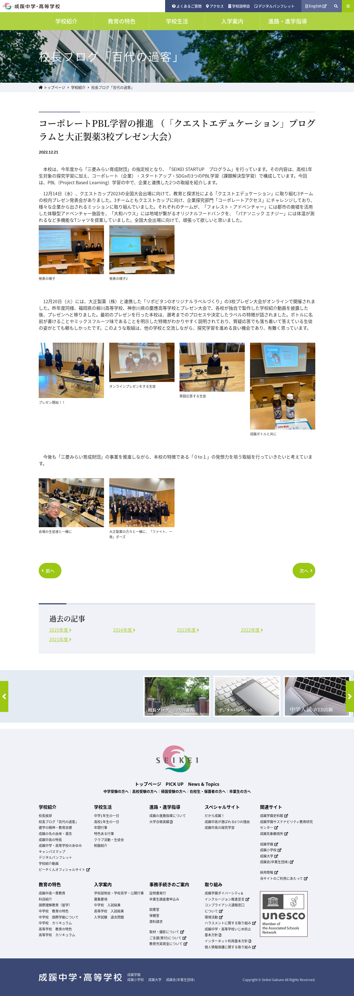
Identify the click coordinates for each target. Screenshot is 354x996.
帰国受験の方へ (173, 791)
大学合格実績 (161, 821)
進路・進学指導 (164, 806)
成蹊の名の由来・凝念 (55, 833)
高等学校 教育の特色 (55, 929)
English (316, 6)
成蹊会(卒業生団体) (277, 861)
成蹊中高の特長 (50, 839)
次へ (306, 570)
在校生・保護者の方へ (208, 791)
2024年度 (124, 629)
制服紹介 (100, 845)
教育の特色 (50, 884)
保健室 (154, 915)
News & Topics (203, 784)
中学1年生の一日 (106, 815)
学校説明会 (239, 6)
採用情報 (269, 872)
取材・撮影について (166, 931)
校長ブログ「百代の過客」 (59, 821)
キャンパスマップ (52, 851)
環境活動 (214, 917)
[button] (4, 696)
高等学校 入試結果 (109, 911)
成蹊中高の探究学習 (220, 827)
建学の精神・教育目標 (55, 827)
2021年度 (60, 639)
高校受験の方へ (144, 791)
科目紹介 (45, 899)
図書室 (154, 909)
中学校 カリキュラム (55, 922)
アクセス (215, 6)
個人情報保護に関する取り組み (230, 947)
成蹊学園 (269, 844)
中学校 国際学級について (59, 917)
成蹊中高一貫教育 (52, 893)
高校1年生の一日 (106, 821)
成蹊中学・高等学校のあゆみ (60, 845)
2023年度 (188, 629)
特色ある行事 (104, 833)
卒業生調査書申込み (164, 899)
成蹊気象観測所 (274, 833)
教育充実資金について (168, 943)
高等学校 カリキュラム (57, 934)
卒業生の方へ (240, 791)
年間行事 (100, 827)
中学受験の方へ (116, 791)
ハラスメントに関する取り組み (230, 922)
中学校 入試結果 (107, 905)
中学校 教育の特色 (54, 911)
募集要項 (100, 899)
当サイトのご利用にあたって (284, 878)
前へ (47, 570)
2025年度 (60, 629)
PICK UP (175, 784)
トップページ (52, 87)
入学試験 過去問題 (109, 917)
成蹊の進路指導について (167, 815)
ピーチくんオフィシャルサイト (64, 869)
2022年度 (252, 629)
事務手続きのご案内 (169, 884)
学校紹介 (78, 87)
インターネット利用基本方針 (228, 940)
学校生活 (103, 806)
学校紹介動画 (49, 863)
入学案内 (103, 884)
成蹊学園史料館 (274, 815)
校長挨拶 (45, 815)
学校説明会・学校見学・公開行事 (119, 893)
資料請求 (156, 921)
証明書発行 (157, 893)
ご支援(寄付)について (167, 937)
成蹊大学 (269, 856)
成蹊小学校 (271, 849)
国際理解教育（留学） (55, 905)
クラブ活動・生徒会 (109, 839)
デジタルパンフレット (274, 6)
